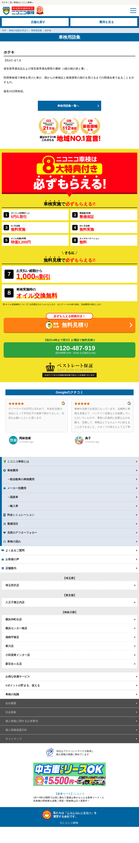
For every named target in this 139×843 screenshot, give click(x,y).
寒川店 (9, 646)
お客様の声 (12, 559)
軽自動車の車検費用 (22, 479)
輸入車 (14, 505)
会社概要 (10, 703)
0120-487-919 (75, 349)
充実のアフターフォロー (22, 532)
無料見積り (75, 325)
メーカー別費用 (16, 488)
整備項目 (12, 523)
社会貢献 (10, 712)
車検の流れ (14, 541)
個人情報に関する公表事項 (21, 720)
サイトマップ (13, 738)
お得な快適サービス (17, 676)
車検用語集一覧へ (68, 105)
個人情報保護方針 (16, 729)
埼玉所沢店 (12, 585)
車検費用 (12, 470)
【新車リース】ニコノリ (70, 793)
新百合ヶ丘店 (13, 663)
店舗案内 (10, 568)
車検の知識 (12, 694)
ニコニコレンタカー (79, 812)
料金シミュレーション (20, 514)
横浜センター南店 (16, 628)
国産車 (14, 497)
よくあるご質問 (14, 550)
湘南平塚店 (12, 637)
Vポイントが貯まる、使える (22, 685)
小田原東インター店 (17, 654)
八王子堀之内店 (14, 602)
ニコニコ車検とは (18, 461)
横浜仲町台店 (13, 619)
